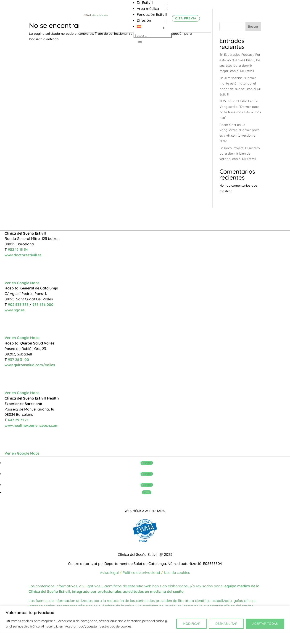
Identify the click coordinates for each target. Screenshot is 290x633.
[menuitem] (154, 26)
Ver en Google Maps (22, 283)
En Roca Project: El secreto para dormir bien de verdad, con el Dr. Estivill (239, 153)
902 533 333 (18, 304)
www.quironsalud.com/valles (30, 365)
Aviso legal (109, 572)
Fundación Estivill (152, 14)
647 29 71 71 (18, 420)
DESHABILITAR (226, 624)
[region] (145, 619)
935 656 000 (42, 304)
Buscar (253, 26)
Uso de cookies (177, 572)
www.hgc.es (15, 310)
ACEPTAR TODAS (265, 624)
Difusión (144, 20)
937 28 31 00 (18, 359)
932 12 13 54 (18, 249)
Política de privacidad (141, 572)
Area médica (148, 8)
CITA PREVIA (185, 18)
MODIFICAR (191, 624)
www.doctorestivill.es (23, 255)
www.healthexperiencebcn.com (31, 425)
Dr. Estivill (145, 2)
